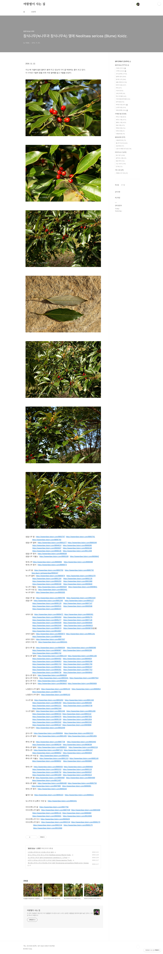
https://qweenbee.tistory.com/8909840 (77, 584)
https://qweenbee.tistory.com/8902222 (78, 733)
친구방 (119, 166)
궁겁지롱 (120, 146)
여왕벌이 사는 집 (34, 4)
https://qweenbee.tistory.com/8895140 (83, 758)
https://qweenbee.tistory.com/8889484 (78, 767)
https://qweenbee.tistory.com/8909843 (77, 672)
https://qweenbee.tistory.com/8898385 (77, 545)
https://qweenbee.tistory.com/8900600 (77, 623)
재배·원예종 (122, 110)
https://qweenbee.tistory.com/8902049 (50, 728)
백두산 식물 (121, 117)
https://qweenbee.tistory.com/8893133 (77, 769)
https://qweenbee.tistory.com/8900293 (46, 581)
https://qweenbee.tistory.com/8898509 (52, 675)
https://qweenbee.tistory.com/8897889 (46, 786)
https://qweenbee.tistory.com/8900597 (77, 772)
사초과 (119, 90)
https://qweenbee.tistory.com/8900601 (46, 816)
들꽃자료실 (31, 848)
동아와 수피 (121, 79)
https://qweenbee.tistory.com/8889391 (78, 614)
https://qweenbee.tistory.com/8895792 (79, 570)
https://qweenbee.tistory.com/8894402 (46, 659)
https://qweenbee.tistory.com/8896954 (86, 689)
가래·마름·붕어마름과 (123, 99)
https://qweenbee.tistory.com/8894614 (46, 545)
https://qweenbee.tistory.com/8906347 (77, 667)
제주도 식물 (121, 119)
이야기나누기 (120, 152)
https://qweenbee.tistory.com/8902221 (46, 706)
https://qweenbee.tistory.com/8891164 (46, 579)
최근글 (117, 185)
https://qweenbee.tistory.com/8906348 (46, 584)
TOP (138, 946)
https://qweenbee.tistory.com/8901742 (46, 653)
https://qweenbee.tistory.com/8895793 (46, 540)
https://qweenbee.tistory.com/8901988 (77, 581)
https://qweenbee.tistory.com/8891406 (80, 711)
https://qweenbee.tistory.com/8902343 (77, 722)
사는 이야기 (121, 164)
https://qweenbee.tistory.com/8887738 (50, 742)
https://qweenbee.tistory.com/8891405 (52, 736)
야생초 (121, 68)
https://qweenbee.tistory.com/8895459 (46, 703)
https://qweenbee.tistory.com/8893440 (81, 742)
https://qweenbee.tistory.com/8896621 (79, 795)
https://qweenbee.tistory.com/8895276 (77, 617)
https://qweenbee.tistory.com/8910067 (46, 631)
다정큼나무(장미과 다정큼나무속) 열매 (41, 852)
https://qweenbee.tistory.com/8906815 (78, 625)
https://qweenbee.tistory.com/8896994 (48, 733)
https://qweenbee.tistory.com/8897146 (77, 620)
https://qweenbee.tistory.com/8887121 (48, 750)
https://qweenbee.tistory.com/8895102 (55, 695)
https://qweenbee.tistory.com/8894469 (80, 778)
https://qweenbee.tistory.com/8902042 (46, 722)
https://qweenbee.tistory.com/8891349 (48, 601)
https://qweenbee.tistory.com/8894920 (52, 587)
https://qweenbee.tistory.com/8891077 (52, 543)
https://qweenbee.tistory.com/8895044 (52, 789)
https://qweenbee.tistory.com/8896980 (76, 813)
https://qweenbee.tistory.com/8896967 (46, 650)
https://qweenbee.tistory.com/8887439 (55, 810)
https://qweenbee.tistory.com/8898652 (46, 753)
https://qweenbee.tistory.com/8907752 (46, 692)
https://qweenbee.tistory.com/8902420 (80, 598)
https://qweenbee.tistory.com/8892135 (77, 579)
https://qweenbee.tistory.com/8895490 (52, 783)
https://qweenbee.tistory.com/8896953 (46, 661)
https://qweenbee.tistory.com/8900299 (77, 650)
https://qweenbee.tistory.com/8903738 (77, 706)
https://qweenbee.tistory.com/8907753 (77, 670)
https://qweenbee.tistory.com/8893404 (46, 617)
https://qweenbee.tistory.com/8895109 (46, 719)
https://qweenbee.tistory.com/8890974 (50, 576)
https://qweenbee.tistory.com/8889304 (50, 648)
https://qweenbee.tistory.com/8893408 (85, 810)
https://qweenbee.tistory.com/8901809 (46, 775)
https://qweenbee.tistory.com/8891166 (82, 656)
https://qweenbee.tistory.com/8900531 (46, 606)
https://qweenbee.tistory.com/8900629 (55, 819)
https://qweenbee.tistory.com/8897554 (83, 678)
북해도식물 (120, 128)
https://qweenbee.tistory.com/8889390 (81, 648)
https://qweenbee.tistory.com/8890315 (46, 714)
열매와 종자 (121, 76)
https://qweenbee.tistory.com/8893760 (48, 570)
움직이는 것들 (121, 158)
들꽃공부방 (120, 137)
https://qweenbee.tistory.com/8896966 (47, 562)
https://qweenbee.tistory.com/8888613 (52, 747)
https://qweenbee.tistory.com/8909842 (84, 556)
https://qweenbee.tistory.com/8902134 (55, 822)
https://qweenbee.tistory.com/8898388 (78, 562)
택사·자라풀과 (121, 96)
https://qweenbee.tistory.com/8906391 (46, 670)
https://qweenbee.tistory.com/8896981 (76, 786)
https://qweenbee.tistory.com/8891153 (53, 758)
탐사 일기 (120, 155)
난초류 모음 (121, 107)
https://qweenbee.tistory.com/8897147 (77, 603)
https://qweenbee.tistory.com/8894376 (46, 717)
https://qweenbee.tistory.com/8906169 (53, 556)
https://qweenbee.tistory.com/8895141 (46, 813)
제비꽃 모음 (122, 104)
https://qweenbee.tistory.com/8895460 (77, 703)
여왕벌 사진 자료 (122, 173)
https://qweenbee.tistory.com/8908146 (46, 551)
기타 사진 (119, 170)
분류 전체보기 (123, 61)
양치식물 (120, 102)
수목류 (38, 848)
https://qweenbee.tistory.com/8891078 (80, 576)
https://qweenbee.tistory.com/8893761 (80, 537)
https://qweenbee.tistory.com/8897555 (77, 717)
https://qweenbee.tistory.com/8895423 (48, 795)
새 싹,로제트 (121, 74)
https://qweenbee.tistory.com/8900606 (82, 683)
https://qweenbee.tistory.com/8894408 (46, 636)
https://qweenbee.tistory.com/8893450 (48, 700)
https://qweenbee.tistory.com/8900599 (46, 623)
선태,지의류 (120, 93)
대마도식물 (120, 131)
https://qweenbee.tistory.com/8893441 (52, 590)
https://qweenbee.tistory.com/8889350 (48, 767)
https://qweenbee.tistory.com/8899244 (46, 745)
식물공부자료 (121, 140)
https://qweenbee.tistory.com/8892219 (83, 747)
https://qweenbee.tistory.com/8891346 (50, 711)
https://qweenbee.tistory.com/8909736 (46, 672)
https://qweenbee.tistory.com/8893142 (76, 714)
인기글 (123, 185)
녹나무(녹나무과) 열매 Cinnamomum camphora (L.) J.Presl (47, 857)
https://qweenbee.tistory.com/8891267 (78, 750)
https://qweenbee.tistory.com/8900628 (52, 681)
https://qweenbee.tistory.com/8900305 (50, 592)
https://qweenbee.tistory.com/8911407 (46, 780)
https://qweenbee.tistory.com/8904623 (77, 775)
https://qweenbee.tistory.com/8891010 (46, 769)
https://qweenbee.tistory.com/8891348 (79, 700)
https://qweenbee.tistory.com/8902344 (46, 708)
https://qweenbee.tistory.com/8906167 (46, 725)
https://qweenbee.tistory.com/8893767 (50, 537)
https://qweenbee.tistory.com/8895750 (46, 772)
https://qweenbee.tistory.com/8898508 (52, 554)
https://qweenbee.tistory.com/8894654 (77, 659)
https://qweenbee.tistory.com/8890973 (50, 634)
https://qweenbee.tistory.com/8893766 (50, 598)
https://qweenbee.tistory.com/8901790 (77, 664)
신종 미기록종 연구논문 (123, 149)
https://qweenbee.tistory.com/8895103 (55, 689)
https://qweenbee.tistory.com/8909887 (77, 761)
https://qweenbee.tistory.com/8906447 (46, 609)
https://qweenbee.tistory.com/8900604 (77, 753)
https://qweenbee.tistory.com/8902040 (46, 625)
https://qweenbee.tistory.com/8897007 (50, 639)
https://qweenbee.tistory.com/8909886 (76, 725)
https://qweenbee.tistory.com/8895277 (46, 620)
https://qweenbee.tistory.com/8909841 (82, 587)
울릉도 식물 (121, 122)
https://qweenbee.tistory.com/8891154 (52, 656)
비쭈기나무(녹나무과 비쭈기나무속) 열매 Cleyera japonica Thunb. (50, 860)
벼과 (119, 88)
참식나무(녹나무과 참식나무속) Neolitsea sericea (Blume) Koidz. (49, 855)
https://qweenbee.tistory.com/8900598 (77, 606)
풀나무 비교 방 (121, 143)
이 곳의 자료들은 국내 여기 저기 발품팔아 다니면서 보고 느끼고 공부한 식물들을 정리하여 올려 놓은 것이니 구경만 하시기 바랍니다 (60, 914)
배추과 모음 (121, 85)
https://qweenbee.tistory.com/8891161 (80, 634)
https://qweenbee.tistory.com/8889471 (48, 614)
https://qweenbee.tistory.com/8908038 (77, 745)
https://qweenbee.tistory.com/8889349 (82, 543)
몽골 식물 (120, 125)
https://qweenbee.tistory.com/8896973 (52, 565)
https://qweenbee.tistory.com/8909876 (77, 628)
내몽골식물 (120, 134)
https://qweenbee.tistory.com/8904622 (46, 667)
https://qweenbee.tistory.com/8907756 (53, 807)
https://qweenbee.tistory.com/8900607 (46, 548)
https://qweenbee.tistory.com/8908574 (46, 628)
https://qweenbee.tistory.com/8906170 (85, 822)
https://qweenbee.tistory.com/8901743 (46, 664)
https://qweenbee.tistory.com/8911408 (77, 551)
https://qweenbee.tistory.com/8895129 (46, 603)
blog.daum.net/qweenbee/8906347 (45, 573)
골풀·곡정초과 (121, 82)
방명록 (33, 12)
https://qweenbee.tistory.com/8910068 (47, 828)
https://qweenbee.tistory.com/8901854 (77, 719)
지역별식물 (120, 114)
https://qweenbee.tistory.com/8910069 (77, 816)
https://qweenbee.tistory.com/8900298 (77, 661)
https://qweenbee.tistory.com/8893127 (79, 601)
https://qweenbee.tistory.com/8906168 (77, 548)
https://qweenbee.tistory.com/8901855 (82, 736)
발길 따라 (120, 161)
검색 (133, 4)
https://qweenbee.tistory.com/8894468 (50, 778)
